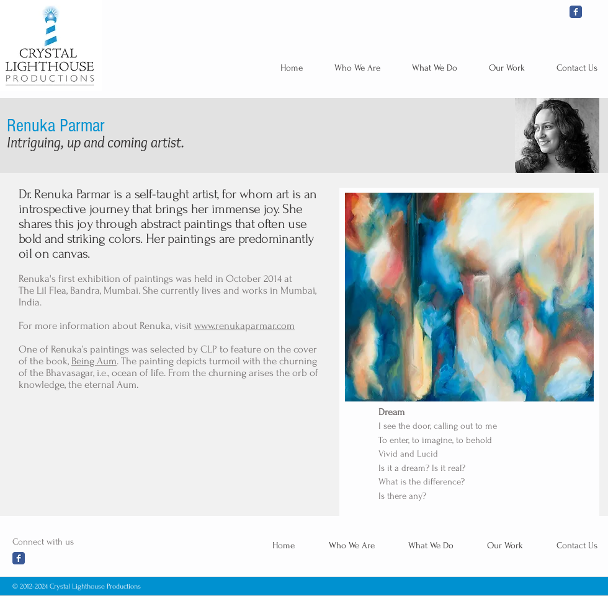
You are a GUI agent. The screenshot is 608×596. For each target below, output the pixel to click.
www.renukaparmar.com (244, 325)
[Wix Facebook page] (576, 12)
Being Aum (94, 361)
